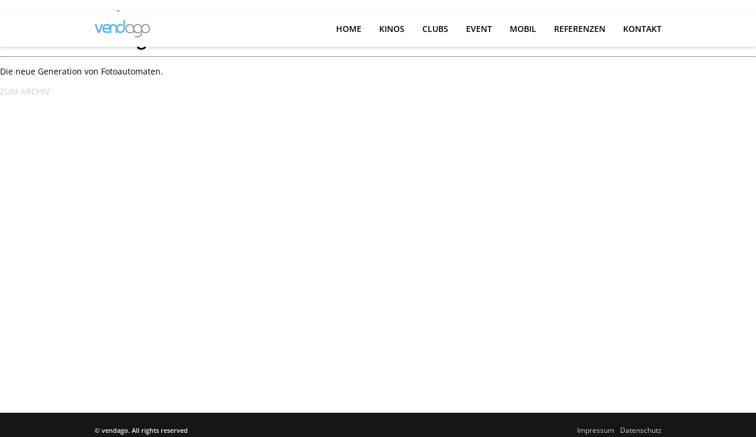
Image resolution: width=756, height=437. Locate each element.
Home (348, 28)
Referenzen (579, 28)
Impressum (595, 430)
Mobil (523, 28)
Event (479, 28)
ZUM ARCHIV (25, 91)
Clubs (435, 28)
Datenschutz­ (641, 430)
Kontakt (642, 28)
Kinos (392, 28)
